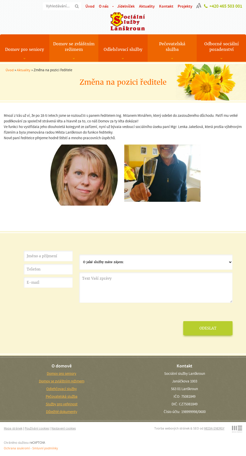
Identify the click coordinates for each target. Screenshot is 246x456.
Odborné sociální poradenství (221, 46)
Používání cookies (37, 428)
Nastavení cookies (63, 428)
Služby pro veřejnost (62, 404)
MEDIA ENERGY (214, 428)
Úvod (90, 6)
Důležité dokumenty (61, 411)
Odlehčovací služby (123, 49)
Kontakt (166, 6)
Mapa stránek (13, 428)
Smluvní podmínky (45, 448)
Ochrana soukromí (17, 448)
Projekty (185, 6)
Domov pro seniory (24, 49)
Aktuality (147, 6)
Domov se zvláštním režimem (74, 46)
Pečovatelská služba (172, 46)
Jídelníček (126, 6)
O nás (104, 6)
